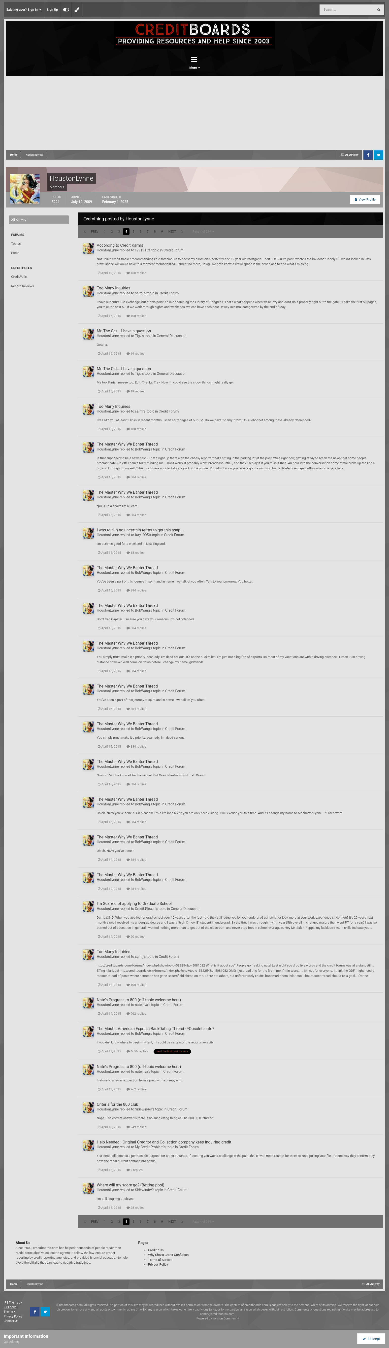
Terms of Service (160, 1260)
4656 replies (137, 1051)
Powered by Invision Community (217, 1318)
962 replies (136, 1013)
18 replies (135, 552)
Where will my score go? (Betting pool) (130, 1185)
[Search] (334, 9)
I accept (371, 1339)
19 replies (135, 353)
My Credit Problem (149, 1147)
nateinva (141, 1005)
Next (172, 231)
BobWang (142, 449)
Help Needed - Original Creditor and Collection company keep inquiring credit (164, 1142)
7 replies (135, 1170)
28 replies (135, 1208)
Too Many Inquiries (113, 288)
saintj (139, 293)
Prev (94, 231)
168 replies (136, 273)
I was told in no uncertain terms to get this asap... (140, 530)
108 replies (136, 316)
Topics (16, 243)
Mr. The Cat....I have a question (124, 331)
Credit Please (145, 909)
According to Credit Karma (120, 245)
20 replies (135, 936)
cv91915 (141, 250)
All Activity (18, 220)
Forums (180, 67)
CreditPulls (19, 276)
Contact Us (11, 1321)
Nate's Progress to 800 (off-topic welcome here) (139, 1000)
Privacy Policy (158, 1264)
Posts (15, 253)
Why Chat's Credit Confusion (168, 1255)
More (207, 67)
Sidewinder (143, 1109)
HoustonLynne (108, 250)
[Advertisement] (194, 113)
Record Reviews (22, 286)
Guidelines (11, 1342)
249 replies (136, 1127)
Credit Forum (173, 250)
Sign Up (52, 9)
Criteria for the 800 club (117, 1104)
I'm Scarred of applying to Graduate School (134, 903)
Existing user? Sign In (23, 9)
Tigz (138, 336)
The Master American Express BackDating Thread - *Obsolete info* (155, 1028)
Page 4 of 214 (203, 231)
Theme (9, 1311)
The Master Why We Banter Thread (127, 444)
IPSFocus (10, 1307)
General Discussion (172, 336)
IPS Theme (11, 1302)
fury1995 (142, 535)
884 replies (136, 477)
